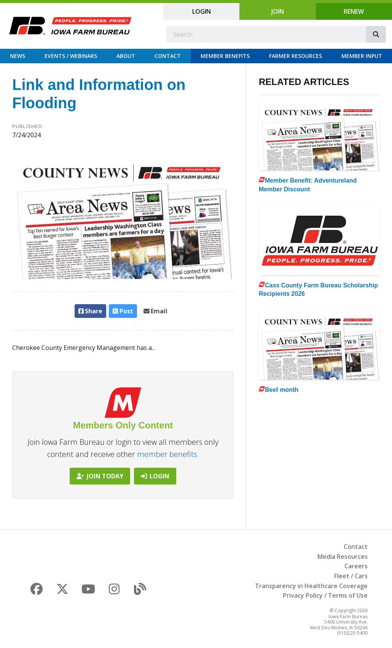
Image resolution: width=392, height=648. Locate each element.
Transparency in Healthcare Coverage (311, 586)
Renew (354, 11)
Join (277, 11)
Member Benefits (225, 55)
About (125, 55)
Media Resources (342, 556)
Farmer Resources (295, 55)
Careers (356, 566)
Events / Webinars (71, 55)
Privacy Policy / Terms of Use (325, 595)
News (17, 55)
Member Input (361, 55)
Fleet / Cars (351, 576)
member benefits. (168, 454)
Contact (168, 55)
